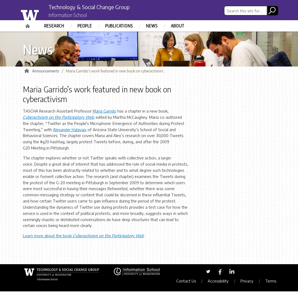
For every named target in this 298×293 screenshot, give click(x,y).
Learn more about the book (83, 237)
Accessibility (221, 282)
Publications (119, 26)
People (84, 26)
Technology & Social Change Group (98, 7)
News (151, 26)
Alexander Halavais (70, 130)
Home (28, 24)
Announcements (45, 72)
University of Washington (41, 14)
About (177, 26)
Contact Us (189, 282)
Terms (273, 282)
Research (54, 26)
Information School (72, 15)
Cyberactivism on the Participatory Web (58, 118)
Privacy (249, 282)
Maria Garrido (104, 112)
